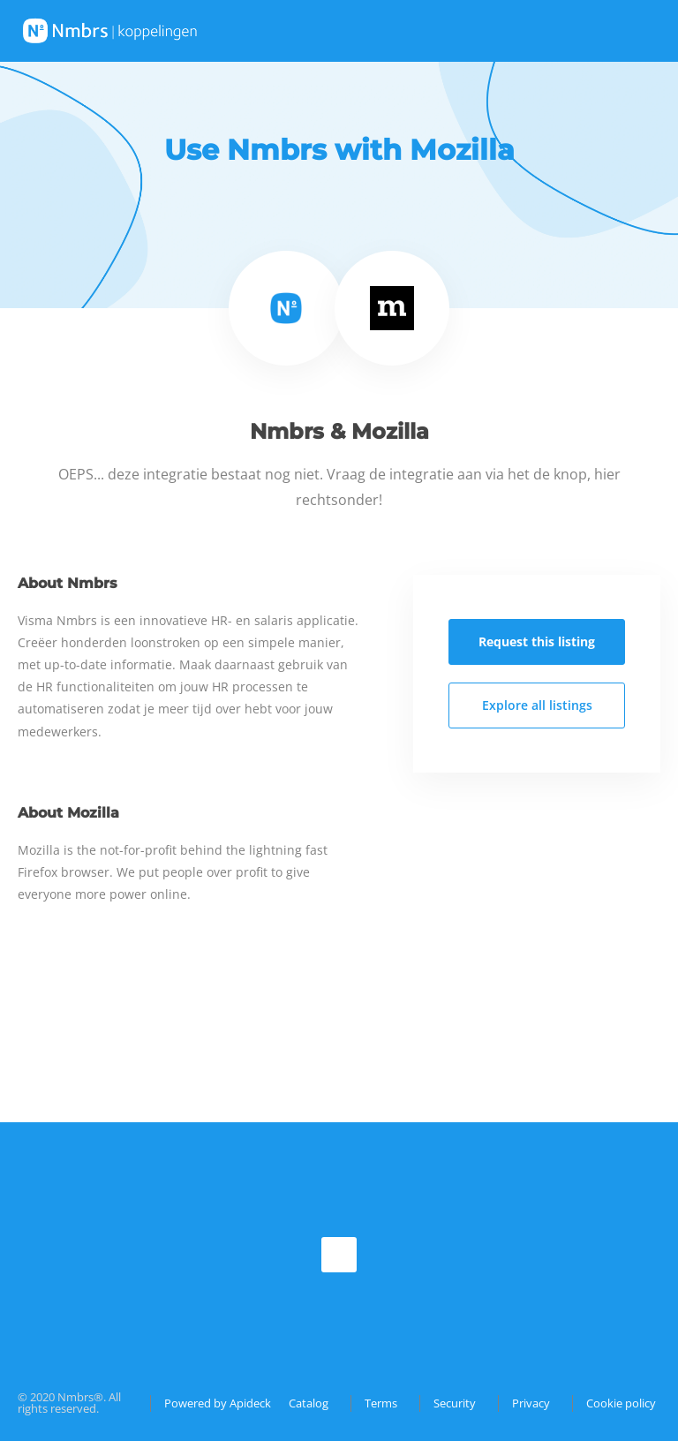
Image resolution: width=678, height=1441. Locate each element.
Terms (381, 1403)
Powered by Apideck (217, 1403)
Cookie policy (621, 1403)
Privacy (531, 1403)
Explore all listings (537, 705)
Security (454, 1403)
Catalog (308, 1403)
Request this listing (536, 641)
